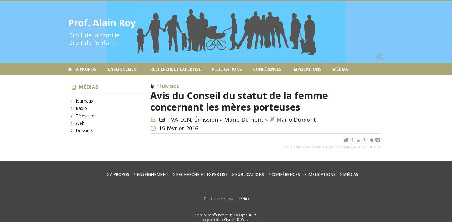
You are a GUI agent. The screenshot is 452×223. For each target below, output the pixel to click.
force (225, 215)
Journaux (84, 101)
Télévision (86, 116)
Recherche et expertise (176, 69)
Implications (307, 69)
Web (80, 123)
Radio (81, 108)
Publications (227, 69)
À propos (86, 69)
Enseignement (123, 69)
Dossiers (84, 130)
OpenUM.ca (248, 215)
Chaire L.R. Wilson (237, 219)
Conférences (267, 69)
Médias (340, 69)
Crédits (242, 199)
